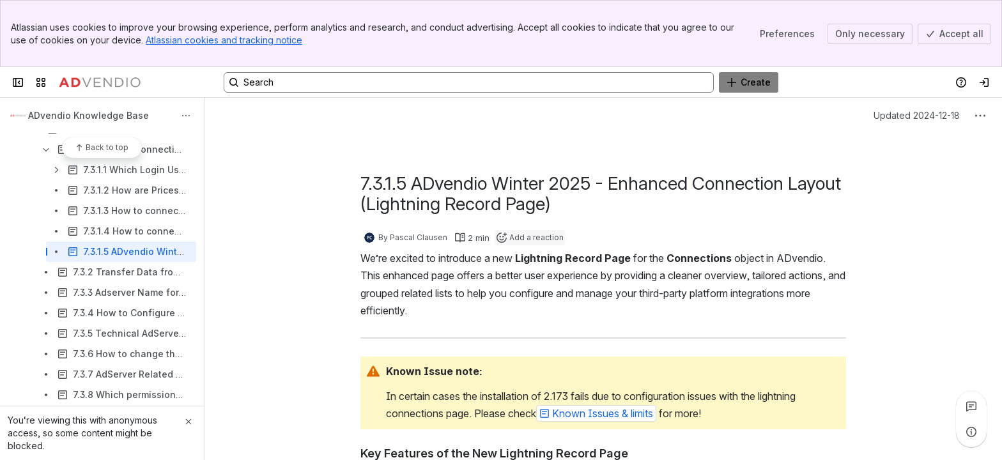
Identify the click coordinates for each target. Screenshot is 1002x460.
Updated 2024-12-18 (917, 115)
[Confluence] (99, 82)
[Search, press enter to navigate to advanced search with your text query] (469, 82)
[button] (596, 413)
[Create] (748, 82)
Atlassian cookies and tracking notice (224, 39)
